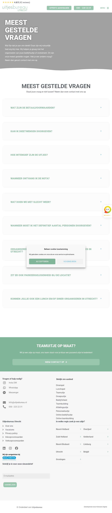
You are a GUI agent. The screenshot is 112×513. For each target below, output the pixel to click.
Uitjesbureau (37, 506)
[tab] (69, 429)
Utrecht (59, 451)
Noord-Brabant (62, 444)
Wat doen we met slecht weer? (31, 201)
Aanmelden (10, 484)
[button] (56, 108)
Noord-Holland (62, 429)
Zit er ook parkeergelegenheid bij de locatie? (41, 275)
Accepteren (42, 261)
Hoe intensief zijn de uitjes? (29, 154)
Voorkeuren (69, 261)
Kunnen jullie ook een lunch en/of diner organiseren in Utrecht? (54, 298)
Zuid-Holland (62, 436)
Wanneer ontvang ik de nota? (30, 178)
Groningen (60, 459)
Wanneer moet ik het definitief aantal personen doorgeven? (51, 225)
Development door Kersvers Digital (95, 506)
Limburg (87, 444)
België (86, 451)
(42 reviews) (16, 2)
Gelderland (88, 436)
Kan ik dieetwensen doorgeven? (31, 131)
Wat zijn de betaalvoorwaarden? (33, 107)
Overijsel (87, 429)
